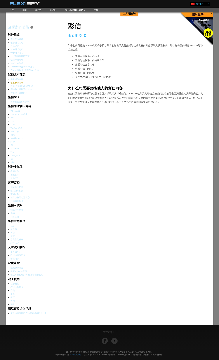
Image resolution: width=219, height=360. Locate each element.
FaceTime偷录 (16, 63)
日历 (12, 232)
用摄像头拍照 (16, 187)
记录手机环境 (16, 59)
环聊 (12, 141)
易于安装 (14, 283)
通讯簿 (13, 229)
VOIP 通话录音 (17, 52)
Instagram (15, 155)
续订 (12, 297)
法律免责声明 (75, 354)
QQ (12, 158)
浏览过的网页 (16, 209)
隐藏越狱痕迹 (16, 267)
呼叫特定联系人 (17, 255)
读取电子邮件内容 (19, 92)
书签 (12, 213)
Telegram (14, 148)
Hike (12, 162)
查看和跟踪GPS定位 (19, 101)
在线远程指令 (16, 287)
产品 (12, 10)
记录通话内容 (16, 42)
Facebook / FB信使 (18, 114)
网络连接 (14, 216)
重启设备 (14, 194)
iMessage (14, 131)
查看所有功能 (21, 27)
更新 (12, 293)
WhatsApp (15, 110)
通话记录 (14, 46)
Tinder (13, 151)
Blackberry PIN (16, 138)
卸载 (12, 304)
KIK (11, 145)
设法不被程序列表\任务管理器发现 (26, 274)
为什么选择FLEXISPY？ (75, 10)
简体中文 (202, 4)
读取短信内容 (16, 79)
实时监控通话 (16, 39)
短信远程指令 (16, 200)
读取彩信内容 (16, 82)
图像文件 (14, 174)
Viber (12, 117)
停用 (12, 300)
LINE (12, 121)
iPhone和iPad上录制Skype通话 (24, 69)
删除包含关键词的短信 (21, 89)
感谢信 (53, 10)
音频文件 (14, 178)
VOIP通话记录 (16, 49)
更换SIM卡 (15, 251)
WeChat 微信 (16, 127)
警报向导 (14, 258)
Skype (13, 124)
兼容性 (38, 10)
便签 (12, 236)
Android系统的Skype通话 (22, 66)
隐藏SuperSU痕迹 (18, 271)
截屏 (12, 225)
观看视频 (76, 35)
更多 (96, 10)
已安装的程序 (16, 239)
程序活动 (14, 242)
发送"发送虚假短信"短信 (21, 85)
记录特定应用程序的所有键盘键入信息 (28, 313)
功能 (25, 10)
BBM (12, 134)
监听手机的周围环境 (20, 56)
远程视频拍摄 (16, 190)
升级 (12, 290)
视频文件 (14, 171)
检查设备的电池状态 (20, 197)
